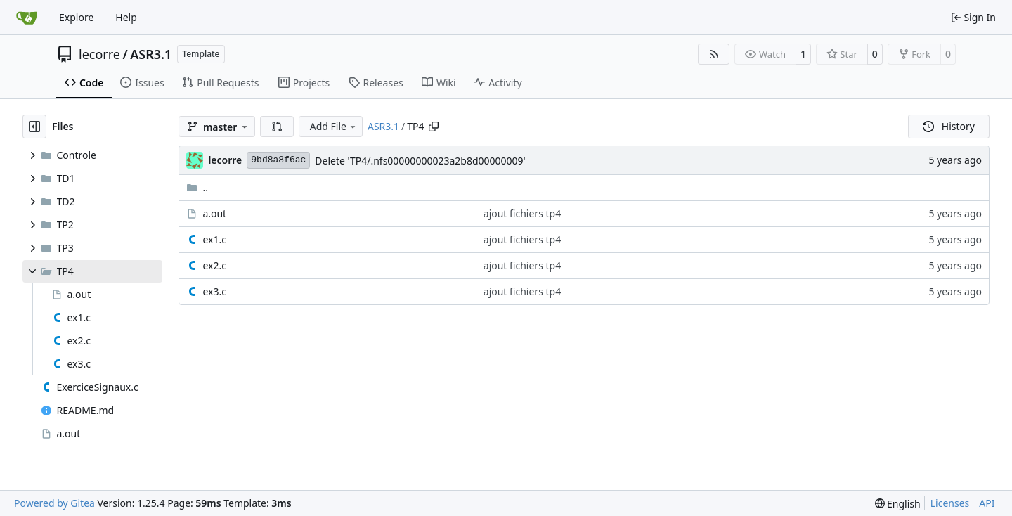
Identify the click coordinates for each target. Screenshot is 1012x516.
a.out (214, 213)
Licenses (950, 503)
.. (197, 187)
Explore (76, 17)
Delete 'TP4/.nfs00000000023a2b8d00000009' (420, 160)
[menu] (898, 503)
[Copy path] (434, 126)
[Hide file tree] (34, 126)
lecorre (99, 54)
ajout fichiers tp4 (522, 213)
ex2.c (214, 265)
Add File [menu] (334, 126)
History (949, 126)
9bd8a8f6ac (278, 160)
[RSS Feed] (714, 54)
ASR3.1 (150, 54)
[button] (277, 126)
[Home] (26, 17)
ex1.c (214, 239)
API (986, 503)
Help (126, 17)
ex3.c (214, 291)
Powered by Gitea (54, 503)
